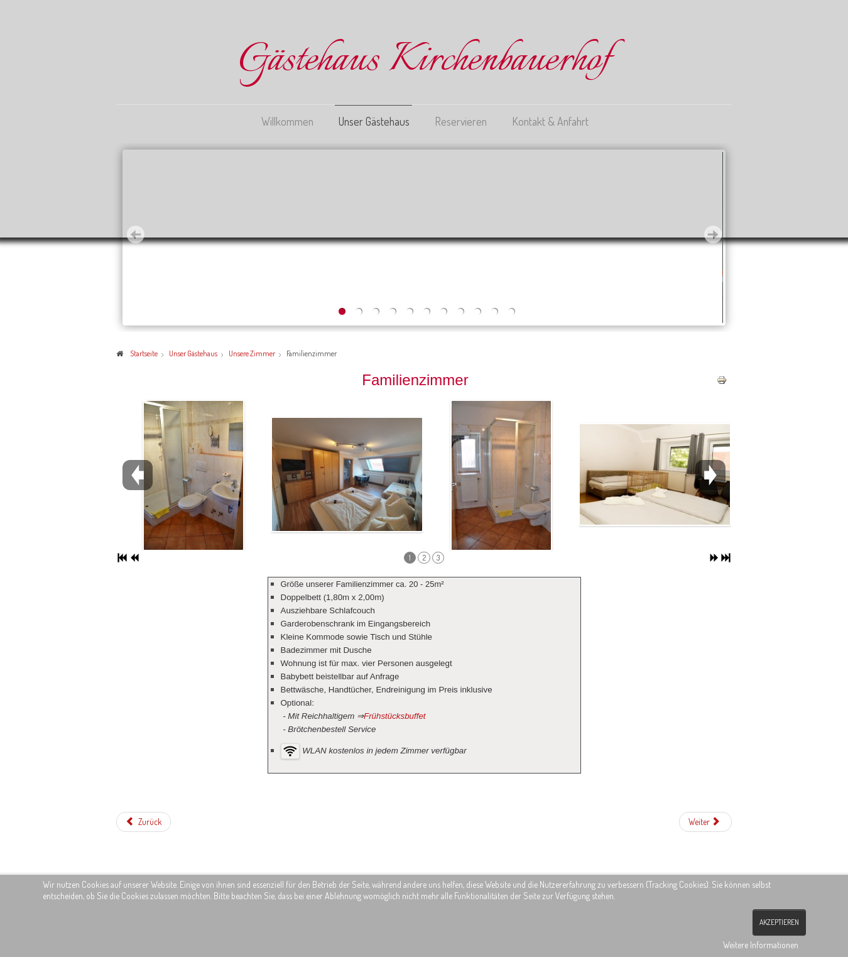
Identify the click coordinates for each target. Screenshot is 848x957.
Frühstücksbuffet (395, 715)
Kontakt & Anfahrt (550, 121)
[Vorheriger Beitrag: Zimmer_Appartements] (143, 821)
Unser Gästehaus (374, 121)
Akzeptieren (779, 922)
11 (511, 311)
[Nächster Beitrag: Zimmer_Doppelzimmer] (705, 821)
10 (494, 311)
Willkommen (287, 121)
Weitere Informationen (760, 944)
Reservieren (461, 121)
